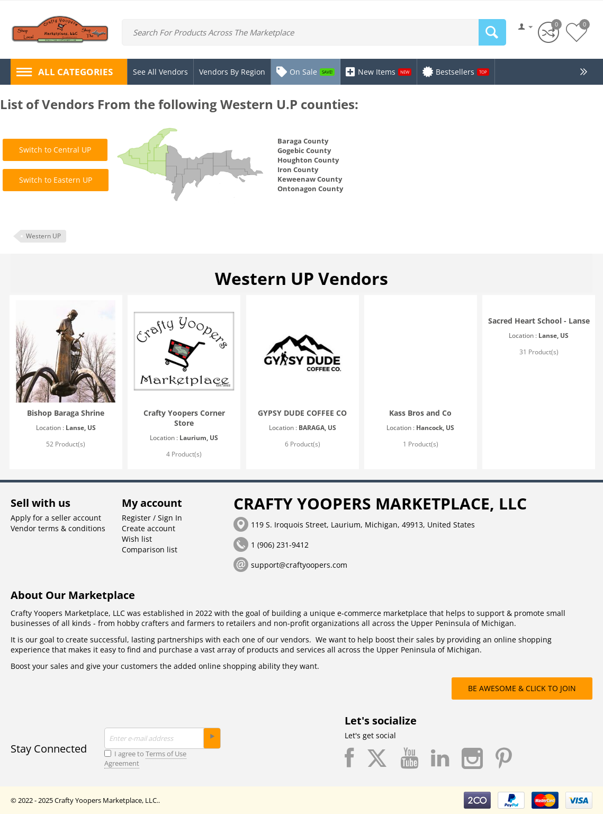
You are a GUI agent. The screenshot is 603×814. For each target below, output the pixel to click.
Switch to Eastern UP (55, 180)
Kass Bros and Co (420, 413)
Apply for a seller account (56, 518)
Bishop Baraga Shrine (65, 413)
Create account (148, 528)
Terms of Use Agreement (145, 758)
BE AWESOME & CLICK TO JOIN (522, 688)
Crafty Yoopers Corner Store (184, 418)
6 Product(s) (302, 444)
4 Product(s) (184, 454)
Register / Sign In (152, 518)
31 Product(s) (539, 351)
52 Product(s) (65, 444)
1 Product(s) (420, 444)
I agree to (145, 758)
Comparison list (149, 549)
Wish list (137, 539)
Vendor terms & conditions (58, 528)
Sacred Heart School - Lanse (539, 321)
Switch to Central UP (55, 150)
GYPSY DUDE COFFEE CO (302, 413)
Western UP (43, 235)
